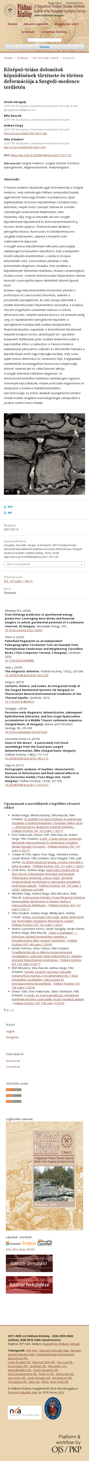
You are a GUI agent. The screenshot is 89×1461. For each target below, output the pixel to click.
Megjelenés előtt (66, 24)
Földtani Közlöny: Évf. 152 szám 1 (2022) (37, 925)
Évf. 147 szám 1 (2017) (45, 58)
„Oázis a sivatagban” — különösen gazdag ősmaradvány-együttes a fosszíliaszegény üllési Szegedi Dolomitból (44, 936)
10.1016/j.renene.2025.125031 (24, 630)
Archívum (28, 32)
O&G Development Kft (22, 1374)
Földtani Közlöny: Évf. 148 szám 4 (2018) (38, 1003)
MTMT (30, 1249)
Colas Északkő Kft (19, 1362)
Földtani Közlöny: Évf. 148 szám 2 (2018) (44, 942)
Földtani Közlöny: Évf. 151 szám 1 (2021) (58, 866)
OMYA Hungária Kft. (45, 1370)
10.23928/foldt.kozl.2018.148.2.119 (26, 758)
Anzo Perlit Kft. (59, 1382)
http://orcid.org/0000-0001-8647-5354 (25, 147)
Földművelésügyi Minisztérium (55, 1354)
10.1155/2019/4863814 (19, 701)
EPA (8, 1249)
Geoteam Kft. (37, 1366)
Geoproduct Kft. (18, 1366)
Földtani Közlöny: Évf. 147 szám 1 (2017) (37, 831)
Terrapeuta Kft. (17, 1382)
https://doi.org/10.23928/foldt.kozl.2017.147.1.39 (41, 155)
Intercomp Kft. (65, 1374)
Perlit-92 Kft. (46, 1374)
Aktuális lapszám (36, 24)
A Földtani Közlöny (54, 32)
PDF (10, 506)
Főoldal (13, 24)
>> (12, 1010)
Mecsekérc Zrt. (57, 1366)
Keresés (45, 46)
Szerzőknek (13, 1066)
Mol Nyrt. (32, 1350)
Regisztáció (55, 3)
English (10, 1031)
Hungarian (12, 1037)
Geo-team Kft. (17, 1378)
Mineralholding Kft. (19, 1370)
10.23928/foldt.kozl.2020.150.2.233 (26, 675)
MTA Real (18, 1249)
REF (10, 512)
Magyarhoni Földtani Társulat (61, 1344)
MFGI (45, 1382)
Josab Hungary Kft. (39, 1378)
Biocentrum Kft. (18, 1358)
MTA (61, 1392)
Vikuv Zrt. (34, 1382)
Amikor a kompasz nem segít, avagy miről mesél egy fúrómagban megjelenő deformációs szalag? (48, 919)
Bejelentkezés (74, 3)
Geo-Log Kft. (65, 1362)
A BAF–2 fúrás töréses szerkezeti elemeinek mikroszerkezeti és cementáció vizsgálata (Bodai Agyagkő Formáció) (47, 842)
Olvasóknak (13, 1061)
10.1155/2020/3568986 (19, 660)
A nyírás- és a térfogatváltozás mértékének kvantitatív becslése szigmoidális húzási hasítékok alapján (48, 997)
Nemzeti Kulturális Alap (54, 1350)
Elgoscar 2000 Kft (43, 1362)
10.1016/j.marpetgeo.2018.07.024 (26, 732)
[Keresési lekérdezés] (44, 40)
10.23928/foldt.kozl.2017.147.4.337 (26, 785)
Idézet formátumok (18, 564)
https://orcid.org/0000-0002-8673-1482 (25, 133)
